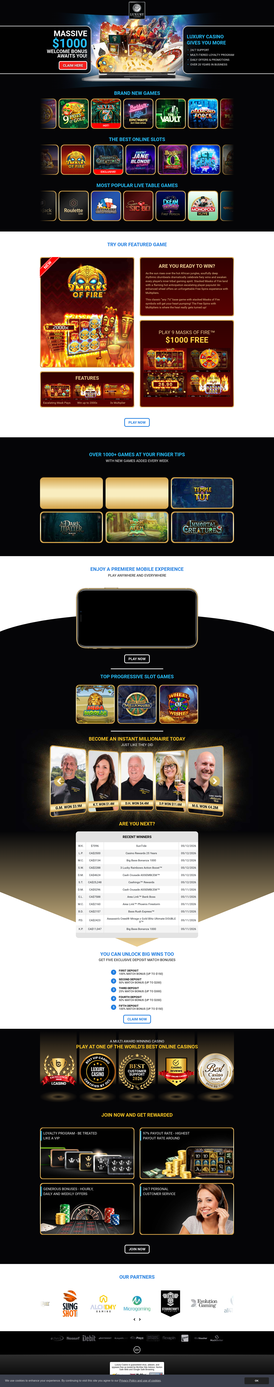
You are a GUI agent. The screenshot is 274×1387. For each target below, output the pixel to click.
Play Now (137, 422)
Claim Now (137, 1019)
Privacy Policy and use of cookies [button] (140, 1380)
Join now (137, 1249)
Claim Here (73, 65)
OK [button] (257, 1380)
